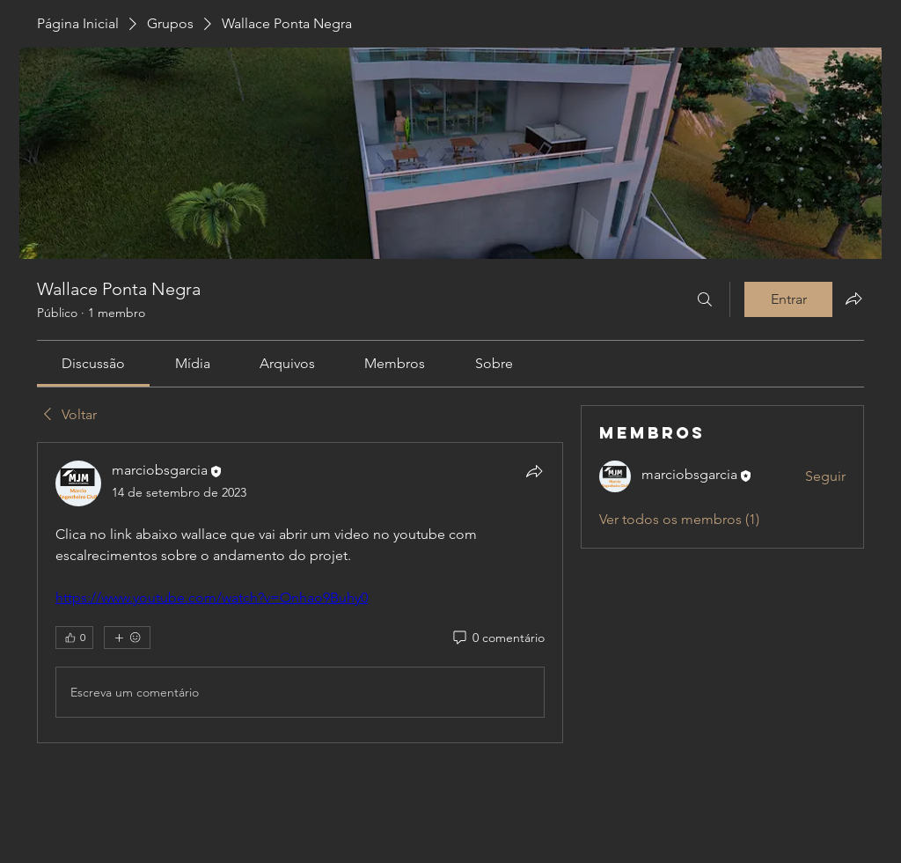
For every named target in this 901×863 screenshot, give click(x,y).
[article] (300, 592)
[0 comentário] (497, 638)
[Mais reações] (127, 637)
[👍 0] (74, 637)
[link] (93, 363)
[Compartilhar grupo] (853, 298)
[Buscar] (704, 299)
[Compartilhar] (534, 471)
